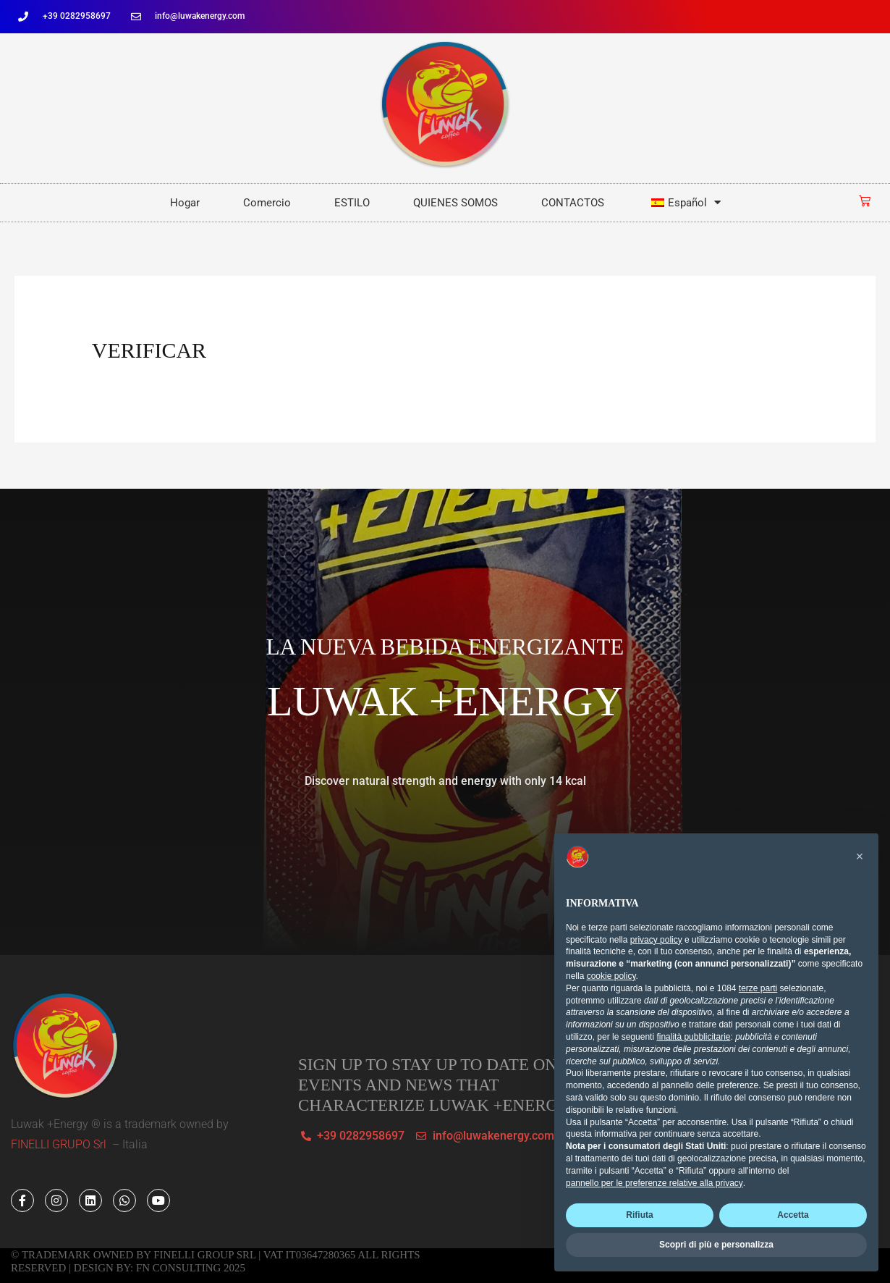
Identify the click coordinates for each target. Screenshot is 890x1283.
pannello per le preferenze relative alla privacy (654, 1183)
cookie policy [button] (611, 976)
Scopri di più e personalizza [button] (716, 1245)
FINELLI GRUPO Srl (60, 1144)
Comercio (267, 202)
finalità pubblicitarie (693, 1037)
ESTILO (352, 202)
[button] (859, 856)
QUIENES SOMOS (455, 202)
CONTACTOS (572, 202)
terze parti (758, 988)
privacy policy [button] (656, 940)
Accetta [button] (792, 1215)
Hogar (185, 202)
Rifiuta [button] (639, 1215)
